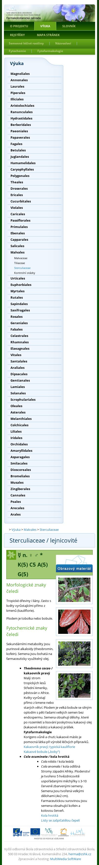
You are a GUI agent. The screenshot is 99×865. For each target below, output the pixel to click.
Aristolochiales (22, 105)
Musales (17, 482)
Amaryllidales (21, 450)
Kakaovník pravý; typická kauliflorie (49, 747)
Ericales (17, 195)
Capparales (19, 239)
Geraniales (19, 323)
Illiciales (17, 99)
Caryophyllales (22, 169)
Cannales (18, 495)
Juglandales (20, 156)
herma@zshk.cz (79, 854)
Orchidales (19, 444)
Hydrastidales (21, 118)
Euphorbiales (21, 284)
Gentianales (20, 380)
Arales (16, 514)
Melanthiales (21, 418)
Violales (17, 207)
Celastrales (19, 335)
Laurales (17, 86)
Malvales (17, 252)
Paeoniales (19, 131)
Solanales (18, 393)
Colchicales (19, 425)
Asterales (18, 412)
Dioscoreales (21, 469)
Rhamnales (20, 342)
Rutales (17, 297)
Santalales (19, 361)
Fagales (16, 144)
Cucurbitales (21, 201)
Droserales (19, 188)
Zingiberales (20, 489)
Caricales (18, 214)
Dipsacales (19, 374)
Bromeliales (20, 476)
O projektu (19, 26)
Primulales (19, 227)
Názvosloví (63, 43)
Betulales (18, 150)
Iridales (16, 438)
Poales (16, 501)
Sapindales (19, 304)
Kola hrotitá (49, 815)
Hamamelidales (23, 163)
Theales (17, 182)
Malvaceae (20, 258)
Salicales (17, 246)
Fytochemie (17, 51)
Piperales (18, 93)
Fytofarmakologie (50, 51)
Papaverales (20, 137)
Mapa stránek (48, 35)
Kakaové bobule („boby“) (42, 751)
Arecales (17, 508)
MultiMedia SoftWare (65, 859)
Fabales (16, 329)
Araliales (17, 367)
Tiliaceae (19, 263)
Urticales (18, 278)
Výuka (45, 26)
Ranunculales (22, 112)
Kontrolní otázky (24, 273)
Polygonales (20, 175)
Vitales (16, 355)
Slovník (69, 26)
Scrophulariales (23, 399)
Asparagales (20, 457)
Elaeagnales (20, 348)
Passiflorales (20, 220)
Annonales (19, 80)
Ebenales (18, 233)
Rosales (16, 316)
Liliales (16, 431)
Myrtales (17, 291)
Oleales (16, 406)
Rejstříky (17, 35)
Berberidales (21, 124)
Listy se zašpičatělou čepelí (60, 820)
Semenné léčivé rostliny (26, 43)
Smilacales (19, 463)
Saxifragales (20, 310)
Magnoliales (20, 73)
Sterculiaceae (22, 268)
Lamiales (18, 387)
